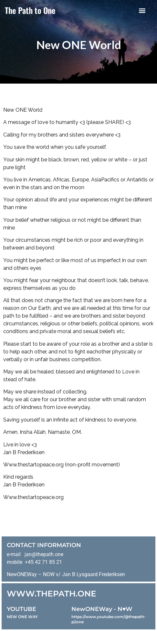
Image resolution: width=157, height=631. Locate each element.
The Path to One (30, 10)
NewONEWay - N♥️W (102, 609)
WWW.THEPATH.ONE (51, 593)
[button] (142, 10)
